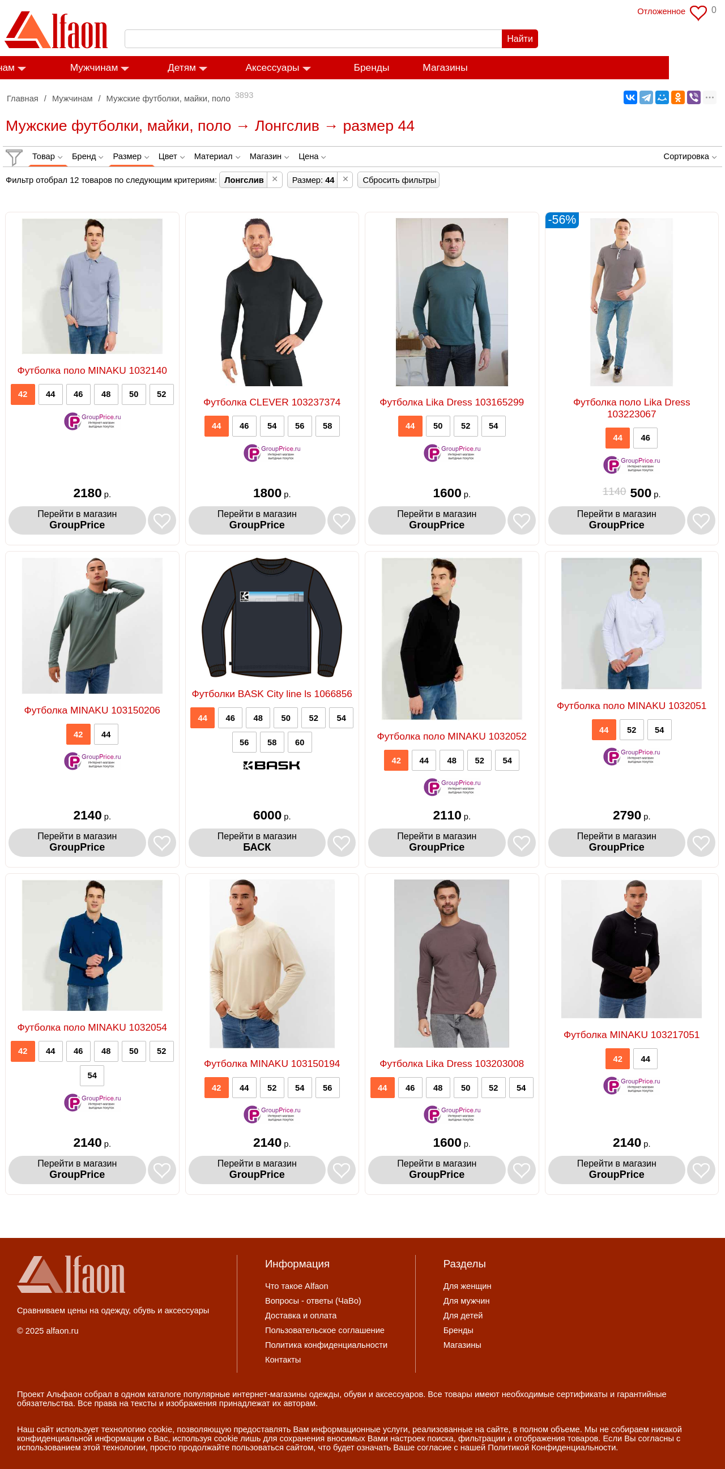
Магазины (501, 68)
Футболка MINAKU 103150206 (92, 710)
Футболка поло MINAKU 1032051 (632, 705)
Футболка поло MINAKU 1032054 (92, 1027)
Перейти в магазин (77, 520)
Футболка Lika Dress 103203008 (451, 1063)
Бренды (428, 68)
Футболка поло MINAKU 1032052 (452, 736)
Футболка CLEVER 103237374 (271, 402)
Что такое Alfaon (297, 1286)
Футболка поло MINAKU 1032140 (92, 370)
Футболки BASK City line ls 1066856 (272, 693)
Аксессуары (328, 68)
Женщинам (45, 68)
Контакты (283, 1359)
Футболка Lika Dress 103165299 (451, 402)
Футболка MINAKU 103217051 (632, 1034)
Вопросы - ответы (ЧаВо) (313, 1300)
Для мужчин (466, 1300)
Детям (238, 68)
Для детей (463, 1315)
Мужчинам (150, 68)
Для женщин (467, 1286)
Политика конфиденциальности (326, 1345)
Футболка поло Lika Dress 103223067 (631, 408)
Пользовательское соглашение (325, 1330)
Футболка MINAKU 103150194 (272, 1063)
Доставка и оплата (300, 1315)
